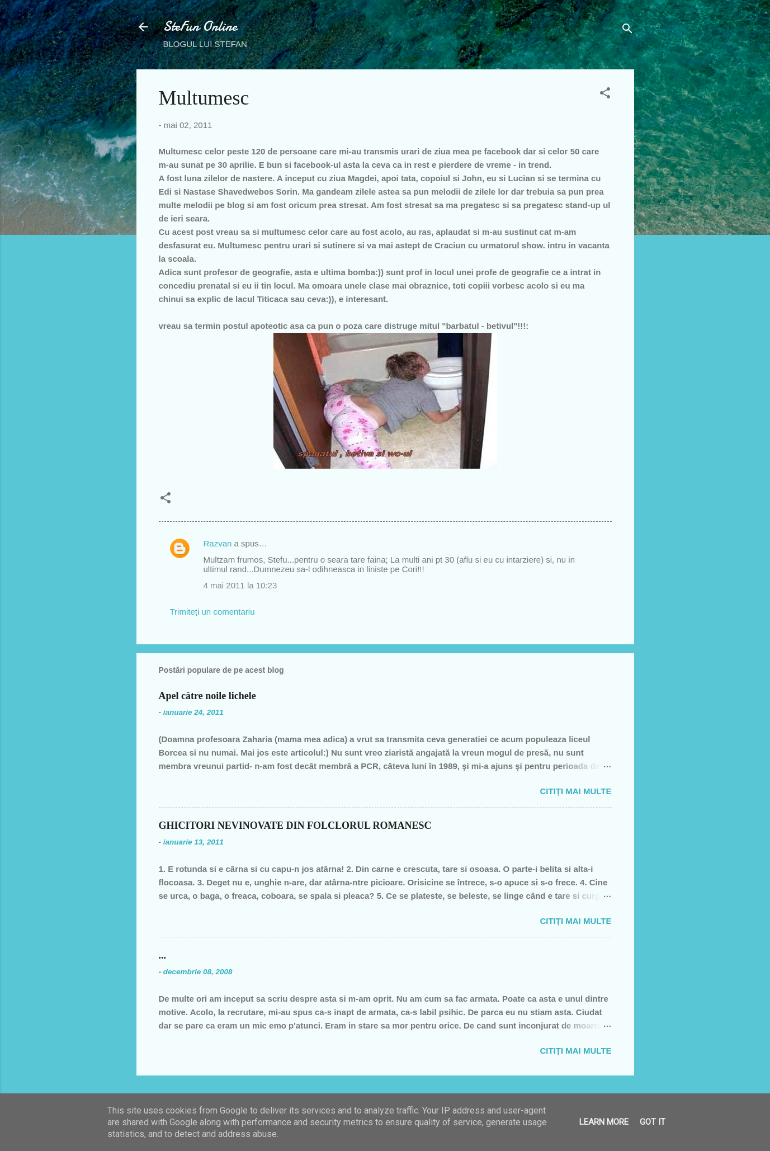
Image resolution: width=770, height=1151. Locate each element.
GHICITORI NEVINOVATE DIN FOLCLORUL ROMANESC (295, 825)
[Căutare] (627, 30)
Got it (652, 1122)
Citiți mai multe (575, 791)
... (163, 955)
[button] (605, 94)
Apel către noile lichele (207, 695)
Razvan (218, 543)
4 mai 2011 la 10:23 (240, 585)
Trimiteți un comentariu (212, 611)
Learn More (604, 1122)
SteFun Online (200, 26)
